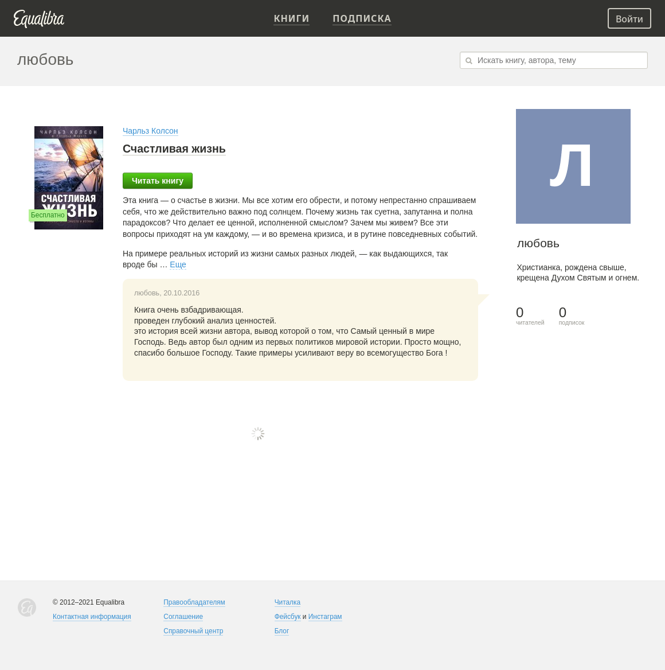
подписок (572, 316)
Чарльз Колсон (150, 130)
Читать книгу (157, 180)
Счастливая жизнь (174, 148)
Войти (629, 19)
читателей (530, 316)
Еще (178, 264)
